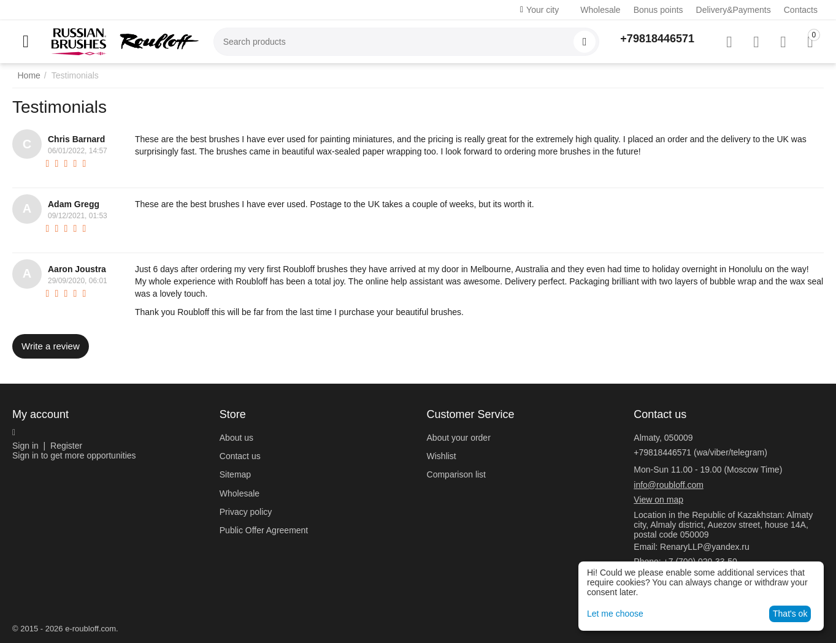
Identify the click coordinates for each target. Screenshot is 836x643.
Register (66, 446)
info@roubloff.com (669, 485)
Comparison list (456, 474)
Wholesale (600, 10)
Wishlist (441, 456)
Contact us (240, 456)
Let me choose (615, 613)
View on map (658, 499)
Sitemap (235, 474)
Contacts (801, 10)
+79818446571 (657, 38)
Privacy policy (246, 512)
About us (236, 438)
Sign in (25, 446)
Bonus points (658, 10)
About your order (459, 438)
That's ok (790, 613)
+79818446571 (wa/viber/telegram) (700, 452)
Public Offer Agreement (264, 530)
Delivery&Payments (733, 10)
